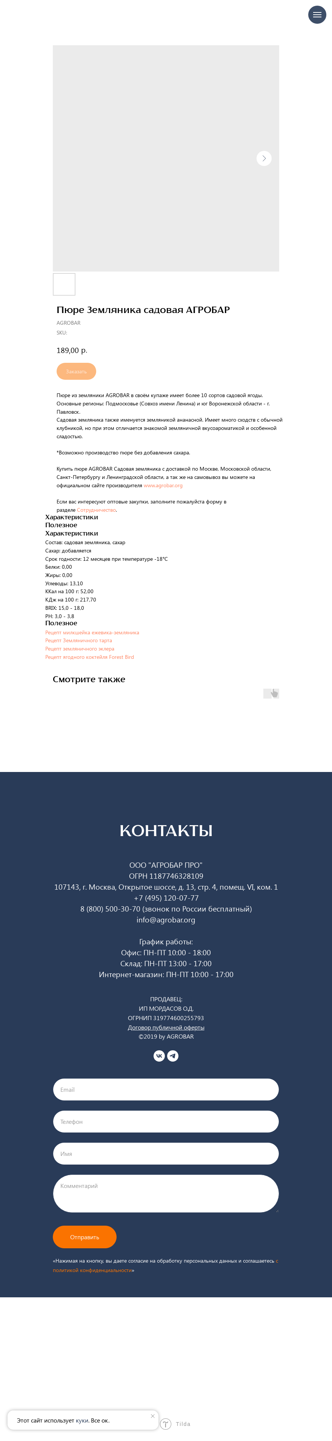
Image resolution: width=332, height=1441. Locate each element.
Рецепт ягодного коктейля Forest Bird (89, 656)
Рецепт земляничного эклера (79, 648)
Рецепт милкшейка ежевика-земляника (92, 632)
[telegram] (172, 1056)
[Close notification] (153, 1416)
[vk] (159, 1056)
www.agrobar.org (165, 485)
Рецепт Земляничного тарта (78, 640)
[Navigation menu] (317, 14)
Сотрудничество (96, 509)
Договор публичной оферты (166, 1027)
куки (82, 1420)
